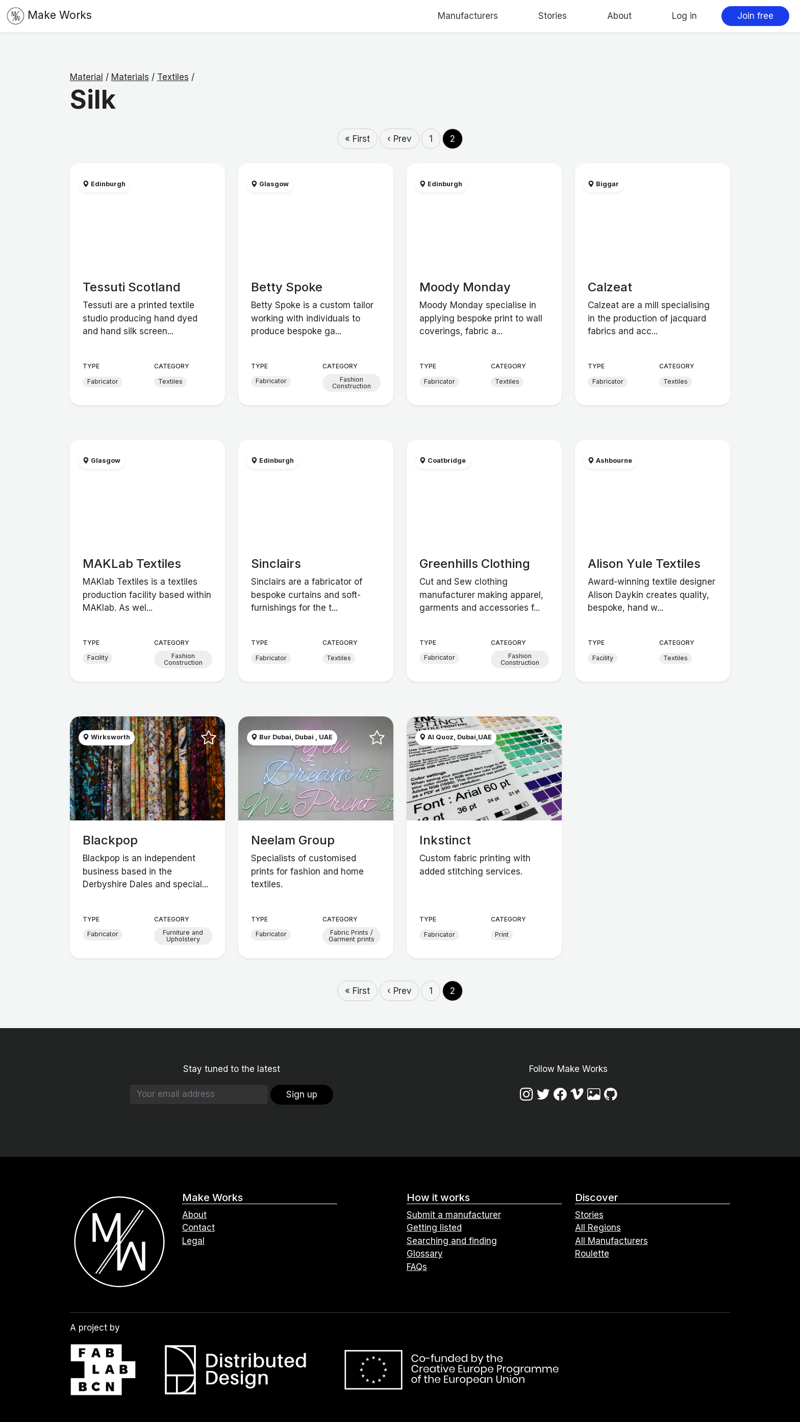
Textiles (173, 77)
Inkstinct (445, 840)
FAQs (417, 1267)
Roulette (592, 1254)
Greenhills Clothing (474, 563)
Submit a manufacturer (454, 1215)
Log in (684, 16)
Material (86, 77)
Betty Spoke (286, 287)
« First (357, 139)
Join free (755, 16)
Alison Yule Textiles (644, 563)
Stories (552, 16)
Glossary (425, 1254)
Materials (130, 77)
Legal (193, 1241)
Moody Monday (465, 287)
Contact (198, 1228)
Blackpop (110, 840)
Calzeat (610, 287)
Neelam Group (293, 840)
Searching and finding (452, 1241)
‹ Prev (399, 139)
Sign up (301, 1094)
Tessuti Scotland (132, 287)
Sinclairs (276, 563)
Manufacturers (468, 16)
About (619, 16)
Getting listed (434, 1228)
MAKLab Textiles (132, 563)
